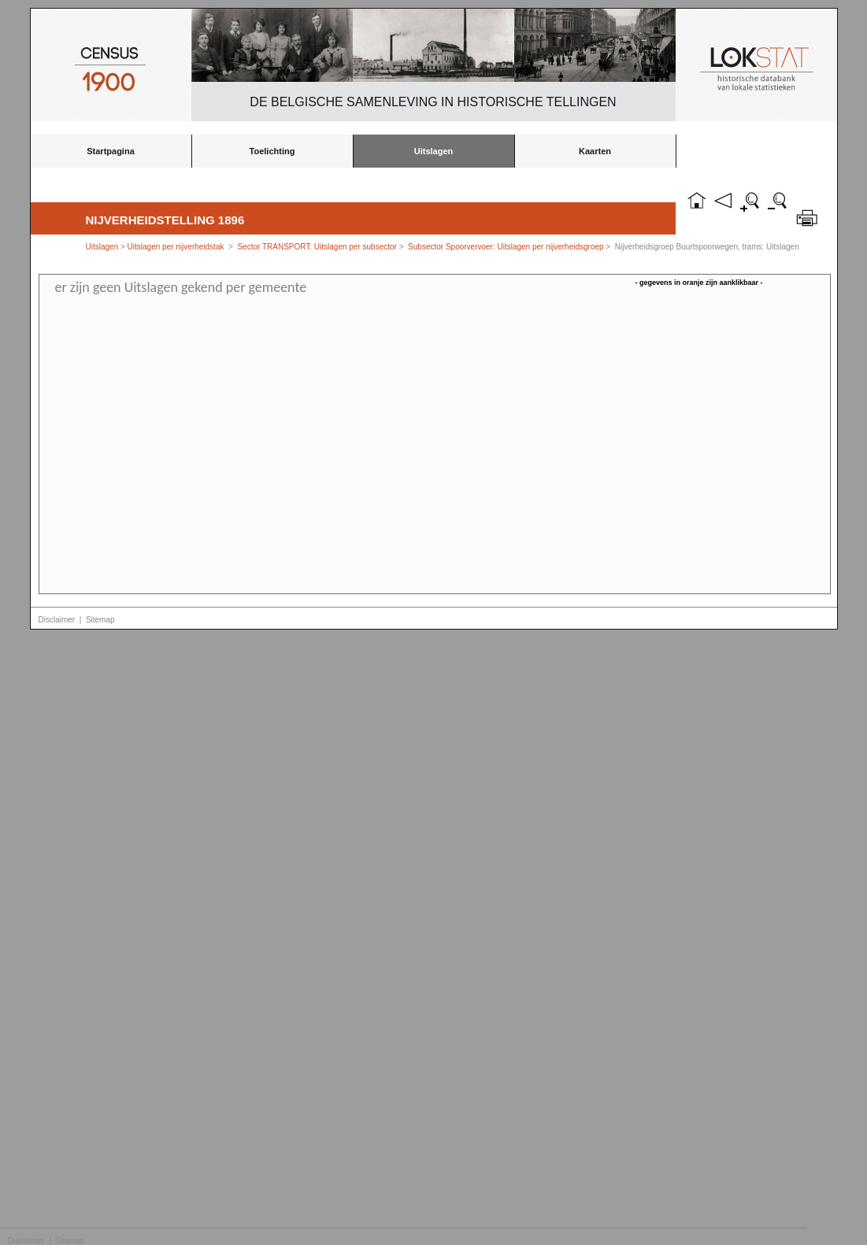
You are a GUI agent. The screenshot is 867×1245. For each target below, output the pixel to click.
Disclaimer (57, 619)
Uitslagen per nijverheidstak (176, 246)
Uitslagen (434, 151)
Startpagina (111, 151)
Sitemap (100, 619)
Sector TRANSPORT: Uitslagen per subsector (317, 246)
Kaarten (595, 151)
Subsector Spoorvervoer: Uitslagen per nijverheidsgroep (505, 246)
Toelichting (272, 151)
